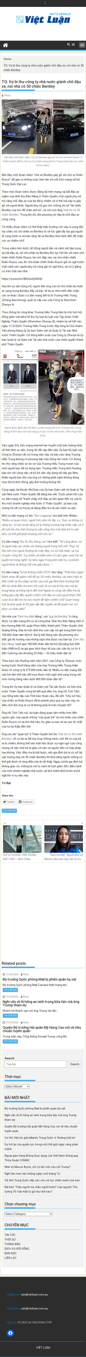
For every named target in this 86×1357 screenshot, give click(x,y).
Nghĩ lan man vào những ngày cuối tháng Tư (32, 1173)
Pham (7, 95)
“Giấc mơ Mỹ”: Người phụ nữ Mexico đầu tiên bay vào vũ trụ (63, 843)
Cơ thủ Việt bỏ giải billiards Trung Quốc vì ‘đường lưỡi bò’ (40, 1137)
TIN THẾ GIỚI (9, 810)
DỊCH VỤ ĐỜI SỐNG (17, 1248)
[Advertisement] (43, 911)
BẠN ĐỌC (11, 1253)
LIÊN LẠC (11, 1258)
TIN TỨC (10, 1235)
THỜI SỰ (10, 1239)
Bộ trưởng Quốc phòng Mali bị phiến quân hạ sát (35, 1108)
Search (9, 1058)
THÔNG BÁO (12, 1244)
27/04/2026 (12, 974)
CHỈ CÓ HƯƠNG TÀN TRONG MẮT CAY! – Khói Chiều (22, 843)
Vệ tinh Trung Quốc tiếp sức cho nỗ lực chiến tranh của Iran (42, 1180)
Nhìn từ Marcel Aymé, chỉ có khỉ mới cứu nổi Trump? (38, 1167)
